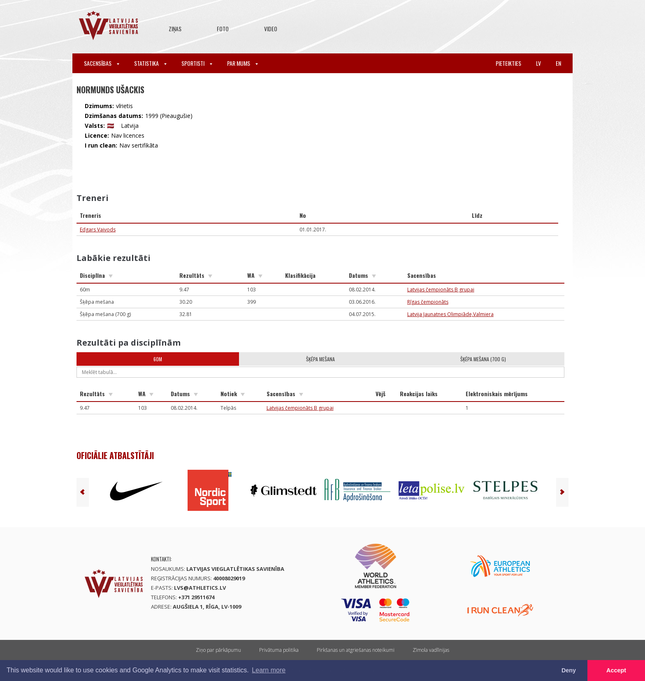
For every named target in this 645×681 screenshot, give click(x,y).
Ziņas (175, 28)
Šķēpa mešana (320, 359)
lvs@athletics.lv (200, 587)
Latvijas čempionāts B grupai (440, 289)
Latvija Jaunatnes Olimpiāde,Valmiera (450, 314)
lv (538, 63)
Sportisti (196, 63)
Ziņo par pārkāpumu (218, 649)
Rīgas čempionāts (427, 301)
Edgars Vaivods (98, 229)
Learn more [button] (268, 670)
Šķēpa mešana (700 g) (483, 359)
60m (157, 359)
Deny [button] (568, 670)
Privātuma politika (279, 649)
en (558, 63)
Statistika (150, 63)
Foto (223, 28)
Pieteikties (508, 63)
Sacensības (101, 63)
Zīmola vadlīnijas (431, 649)
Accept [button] (616, 670)
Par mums (242, 63)
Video (270, 28)
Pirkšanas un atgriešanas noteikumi (355, 649)
